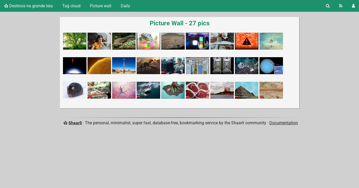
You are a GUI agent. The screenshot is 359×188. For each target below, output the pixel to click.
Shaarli (75, 122)
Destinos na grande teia (28, 5)
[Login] (353, 6)
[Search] (328, 6)
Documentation (283, 122)
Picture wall (100, 5)
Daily (125, 5)
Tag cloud (71, 5)
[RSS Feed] (341, 6)
